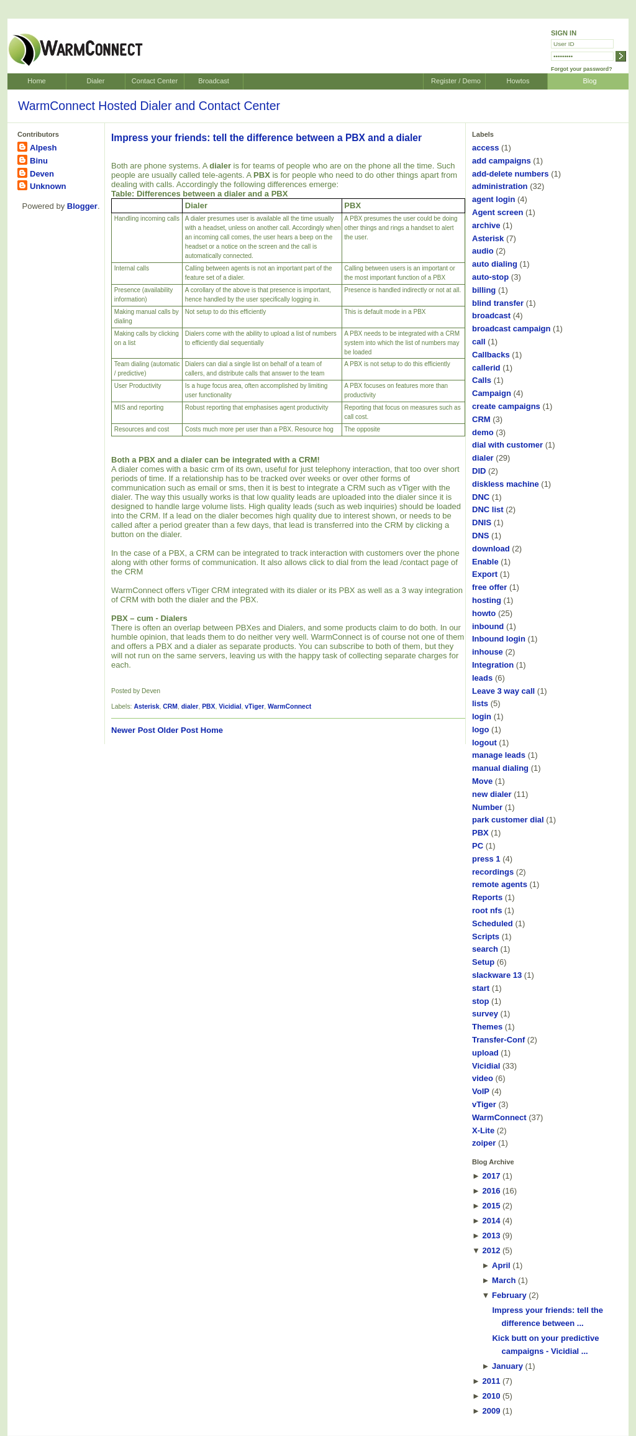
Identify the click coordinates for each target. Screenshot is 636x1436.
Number (487, 807)
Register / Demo (456, 81)
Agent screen (497, 212)
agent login (493, 199)
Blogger (82, 206)
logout (484, 742)
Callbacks (491, 354)
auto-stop (490, 277)
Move (482, 781)
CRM (170, 706)
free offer (489, 587)
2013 (491, 1235)
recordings (493, 872)
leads (482, 678)
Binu (39, 160)
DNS (480, 535)
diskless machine (505, 484)
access (485, 147)
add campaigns (501, 160)
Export (484, 574)
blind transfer (498, 303)
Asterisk (146, 706)
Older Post (177, 730)
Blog (589, 81)
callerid (486, 367)
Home (36, 81)
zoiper (484, 1143)
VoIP (480, 1091)
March (504, 1280)
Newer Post (133, 730)
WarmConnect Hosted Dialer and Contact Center (149, 106)
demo (483, 432)
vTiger (254, 706)
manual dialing (500, 768)
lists (480, 703)
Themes (487, 1026)
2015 (491, 1205)
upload (485, 1052)
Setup (483, 962)
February (509, 1295)
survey (485, 1013)
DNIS (481, 522)
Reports (487, 897)
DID (479, 471)
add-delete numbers (510, 173)
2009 (491, 1410)
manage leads (498, 755)
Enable (485, 561)
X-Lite (483, 1130)
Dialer (96, 81)
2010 (491, 1396)
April (501, 1265)
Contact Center (155, 81)
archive (486, 225)
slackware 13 (497, 975)
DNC (480, 497)
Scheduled (492, 923)
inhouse (487, 651)
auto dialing (494, 264)
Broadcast (213, 81)
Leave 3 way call (503, 691)
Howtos (518, 81)
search (485, 949)
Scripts (485, 936)
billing (484, 290)
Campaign (491, 393)
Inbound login (498, 638)
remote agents (499, 884)
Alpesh (43, 147)
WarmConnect (289, 706)
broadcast (491, 315)
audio (483, 250)
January (507, 1366)
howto (484, 613)
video (482, 1078)
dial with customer (507, 444)
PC (477, 845)
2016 (491, 1190)
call (479, 341)
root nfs (487, 910)
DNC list (488, 509)
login (481, 716)
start (480, 988)
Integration (493, 665)
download (491, 548)
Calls (481, 380)
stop (480, 1001)
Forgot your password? (581, 69)
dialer (190, 706)
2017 (491, 1176)
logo (480, 729)
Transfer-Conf (498, 1039)
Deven (42, 173)
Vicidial (230, 706)
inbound (488, 626)
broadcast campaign (511, 328)
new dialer (492, 794)
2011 (491, 1381)
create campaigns (506, 406)
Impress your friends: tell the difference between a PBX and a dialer (266, 137)
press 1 (486, 858)
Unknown (48, 186)
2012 (491, 1250)
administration (500, 186)
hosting (486, 600)
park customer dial (508, 819)
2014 (491, 1220)
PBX (208, 706)
